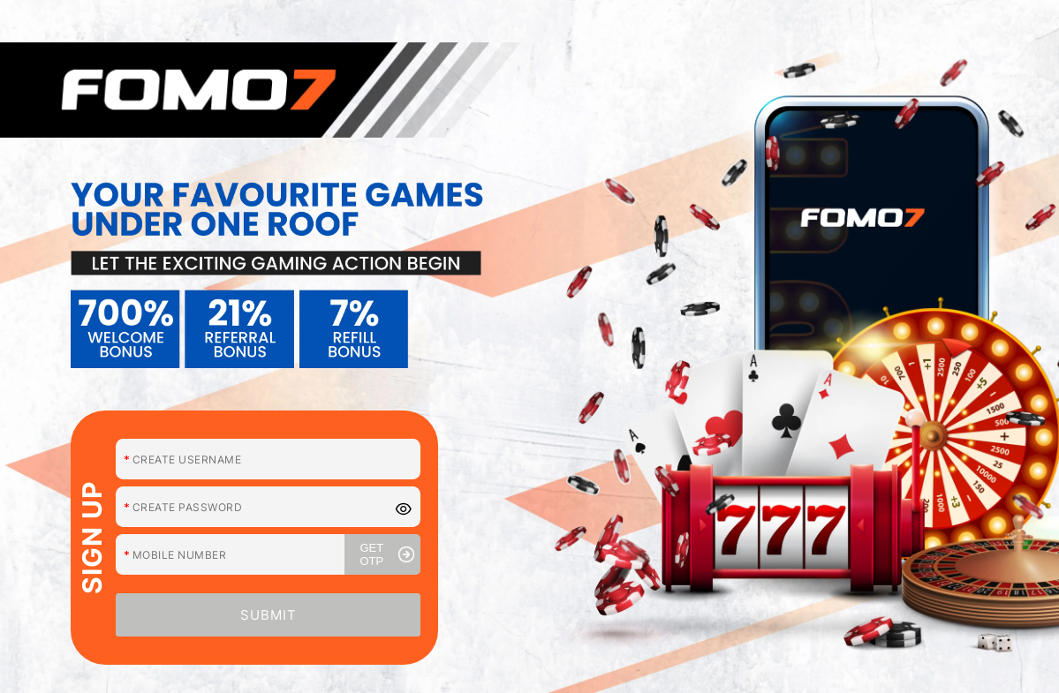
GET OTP (387, 554)
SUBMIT (268, 614)
